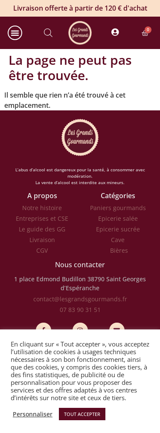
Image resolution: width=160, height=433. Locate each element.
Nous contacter (80, 264)
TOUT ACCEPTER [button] (82, 414)
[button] (15, 33)
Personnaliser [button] (32, 414)
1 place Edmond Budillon (50, 279)
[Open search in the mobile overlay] (48, 33)
